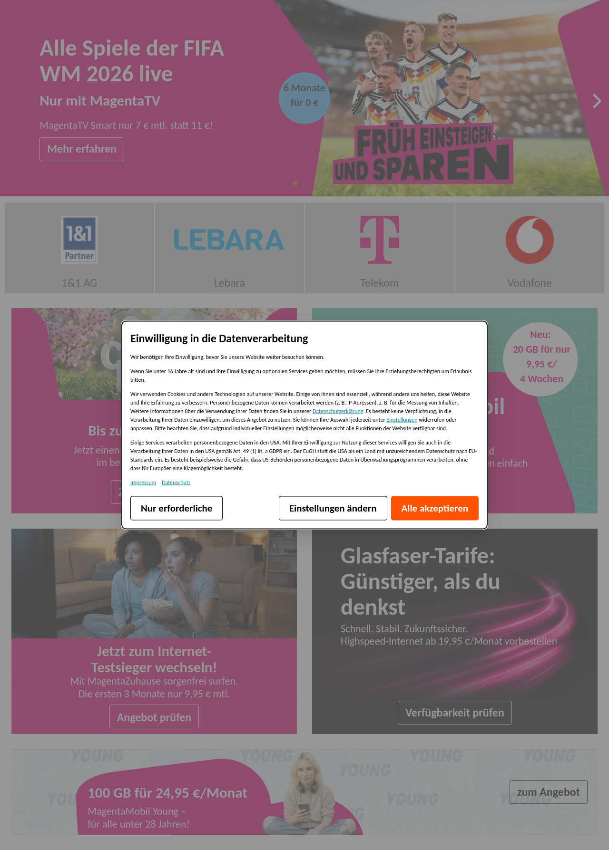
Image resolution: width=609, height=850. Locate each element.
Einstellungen (401, 419)
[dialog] (304, 425)
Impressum (143, 482)
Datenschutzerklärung (338, 411)
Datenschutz (176, 482)
